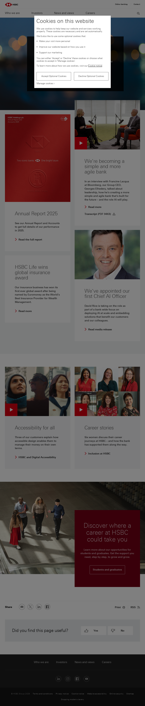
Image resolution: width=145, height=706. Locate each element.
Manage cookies (45, 83)
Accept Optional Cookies (53, 76)
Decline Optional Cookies (91, 76)
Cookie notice (95, 65)
